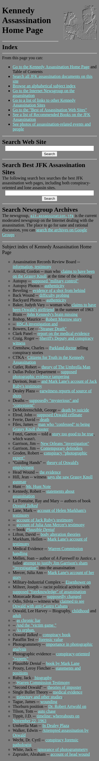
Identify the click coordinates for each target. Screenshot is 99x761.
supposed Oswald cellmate (59, 415)
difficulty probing (54, 295)
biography (43, 677)
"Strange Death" (52, 328)
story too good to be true (72, 434)
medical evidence (68, 692)
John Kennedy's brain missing (52, 314)
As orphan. (25, 630)
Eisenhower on (78, 582)
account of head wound (70, 754)
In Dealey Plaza (55, 725)
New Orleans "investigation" (65, 443)
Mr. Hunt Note (38, 486)
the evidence (50, 472)
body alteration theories (61, 534)
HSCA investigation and (37, 324)
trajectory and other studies (40, 697)
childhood (80, 611)
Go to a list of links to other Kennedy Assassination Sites (44, 102)
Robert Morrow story (64, 319)
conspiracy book (56, 634)
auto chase (47, 711)
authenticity (54, 285)
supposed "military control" (55, 281)
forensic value (50, 639)
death (44, 419)
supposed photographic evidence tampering (45, 374)
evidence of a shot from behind (59, 290)
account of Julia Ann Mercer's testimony (51, 524)
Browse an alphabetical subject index (44, 86)
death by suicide (74, 410)
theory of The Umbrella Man (66, 367)
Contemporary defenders (62, 448)
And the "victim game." (36, 625)
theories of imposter (64, 687)
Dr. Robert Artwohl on (67, 706)
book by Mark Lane (63, 663)
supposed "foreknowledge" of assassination (49, 591)
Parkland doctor (62, 348)
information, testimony (32, 266)
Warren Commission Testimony (43, 682)
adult (17, 615)
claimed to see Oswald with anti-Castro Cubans (48, 603)
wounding (48, 701)
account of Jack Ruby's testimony (45, 520)
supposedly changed (64, 596)
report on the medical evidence (63, 333)
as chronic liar (29, 620)
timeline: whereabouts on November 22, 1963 (46, 718)
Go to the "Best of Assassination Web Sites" (50, 110)
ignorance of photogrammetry (62, 749)
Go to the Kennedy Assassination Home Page (51, 67)
